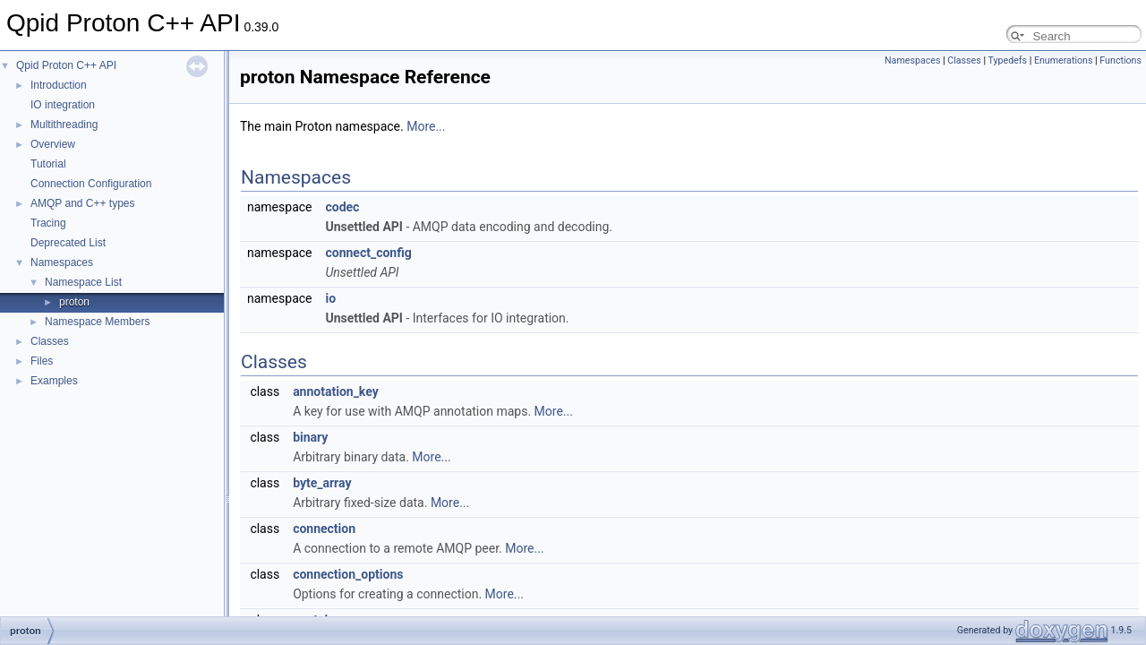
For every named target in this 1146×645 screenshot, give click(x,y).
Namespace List (83, 282)
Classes (49, 341)
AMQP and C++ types (82, 203)
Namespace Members (97, 321)
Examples (54, 380)
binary (310, 437)
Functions (1120, 60)
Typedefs (1007, 60)
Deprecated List (68, 242)
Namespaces (61, 262)
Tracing (48, 223)
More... (425, 126)
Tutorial (48, 164)
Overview (52, 144)
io (330, 298)
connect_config (368, 252)
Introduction (58, 85)
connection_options (348, 574)
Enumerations (1063, 60)
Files (41, 361)
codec (342, 207)
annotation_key (336, 391)
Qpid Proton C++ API (66, 65)
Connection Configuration (90, 183)
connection (324, 528)
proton (74, 302)
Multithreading (64, 124)
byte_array (322, 483)
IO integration (62, 105)
